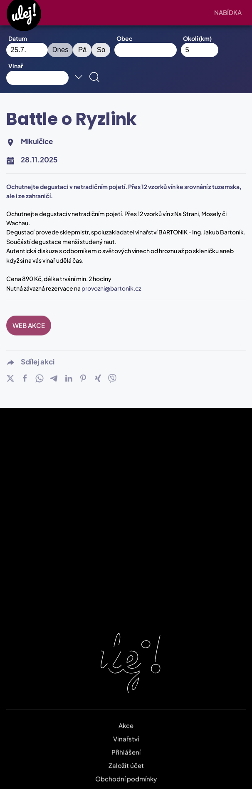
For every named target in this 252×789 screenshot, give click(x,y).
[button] (230, 12)
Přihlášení (126, 747)
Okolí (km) (197, 38)
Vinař (15, 66)
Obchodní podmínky (126, 773)
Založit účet (126, 760)
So (101, 50)
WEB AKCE (28, 320)
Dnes (60, 50)
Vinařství (126, 733)
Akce (126, 720)
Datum (17, 38)
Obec (124, 38)
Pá (82, 50)
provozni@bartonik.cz (111, 288)
